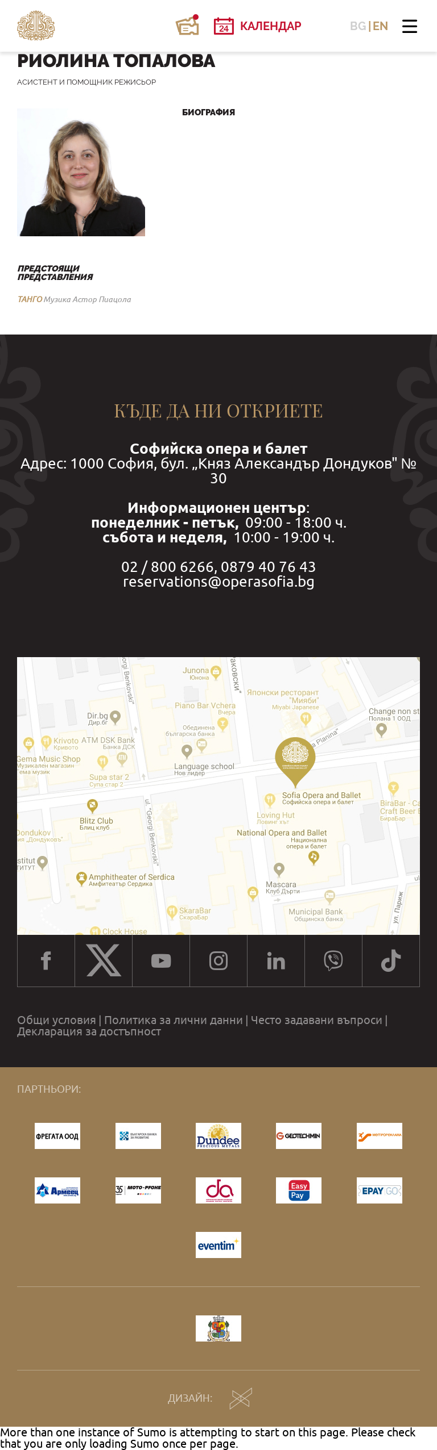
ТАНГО (29, 299)
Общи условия (56, 1020)
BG (358, 26)
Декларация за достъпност (89, 1031)
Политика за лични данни (173, 1020)
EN (380, 26)
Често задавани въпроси (316, 1020)
